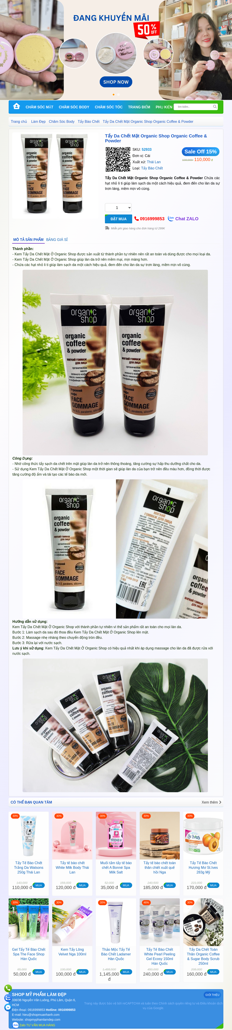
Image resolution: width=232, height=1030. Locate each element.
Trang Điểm (139, 107)
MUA (38, 885)
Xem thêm (211, 802)
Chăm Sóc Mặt (39, 107)
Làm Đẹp (38, 121)
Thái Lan (154, 162)
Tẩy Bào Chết (88, 121)
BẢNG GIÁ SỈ (57, 240)
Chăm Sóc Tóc (108, 107)
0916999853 (152, 218)
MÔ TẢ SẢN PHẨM (28, 240)
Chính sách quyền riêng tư (177, 1003)
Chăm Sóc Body (74, 107)
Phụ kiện (164, 107)
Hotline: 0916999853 (60, 1010)
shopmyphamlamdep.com (42, 1019)
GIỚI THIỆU (212, 994)
